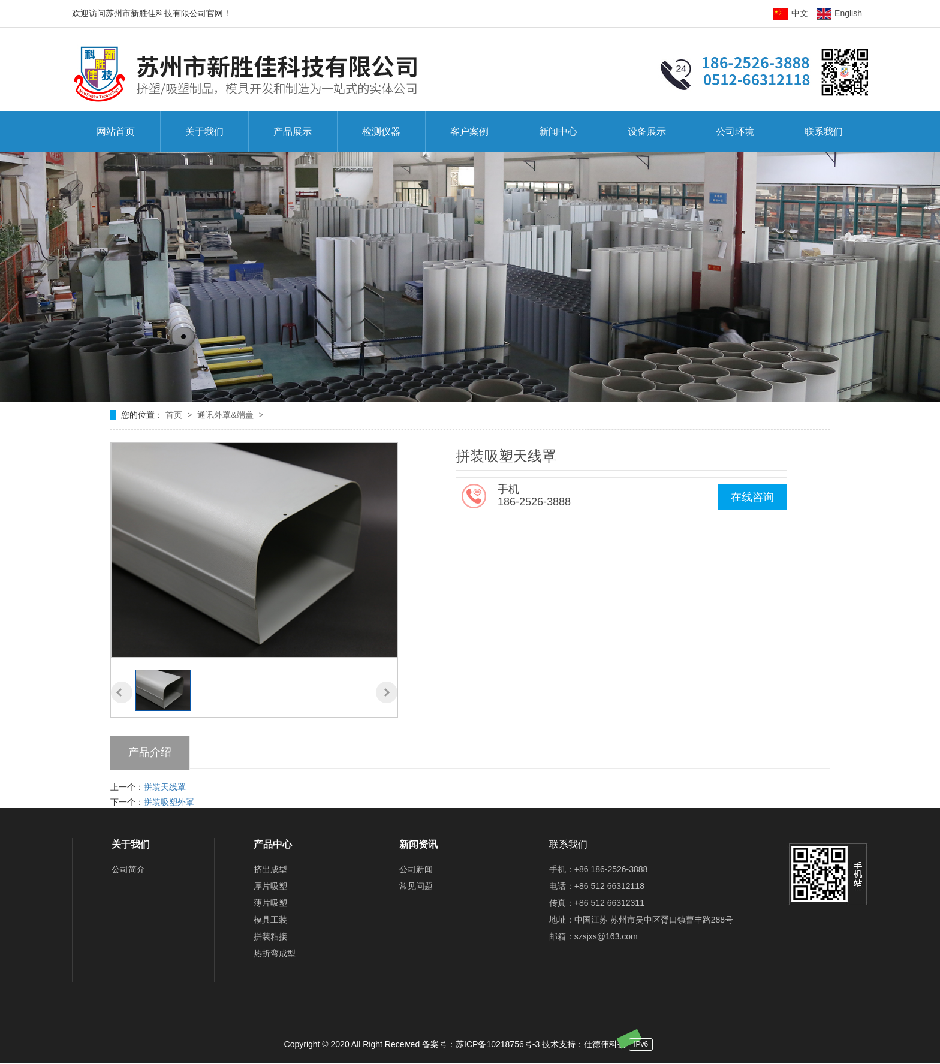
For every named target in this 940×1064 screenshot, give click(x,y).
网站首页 (116, 131)
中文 (790, 13)
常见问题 (416, 886)
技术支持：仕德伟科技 (584, 1044)
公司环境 (735, 131)
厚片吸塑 (270, 886)
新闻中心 (558, 131)
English (839, 13)
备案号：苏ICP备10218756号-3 (481, 1044)
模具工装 (270, 919)
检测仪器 (381, 131)
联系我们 (824, 131)
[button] (121, 692)
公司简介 (128, 869)
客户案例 (469, 131)
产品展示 (292, 131)
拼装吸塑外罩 (169, 802)
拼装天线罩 (165, 787)
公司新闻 (416, 869)
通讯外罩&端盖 (226, 415)
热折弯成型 (275, 953)
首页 (175, 415)
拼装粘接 (270, 936)
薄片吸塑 (270, 903)
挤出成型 (270, 869)
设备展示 (647, 131)
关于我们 (204, 131)
